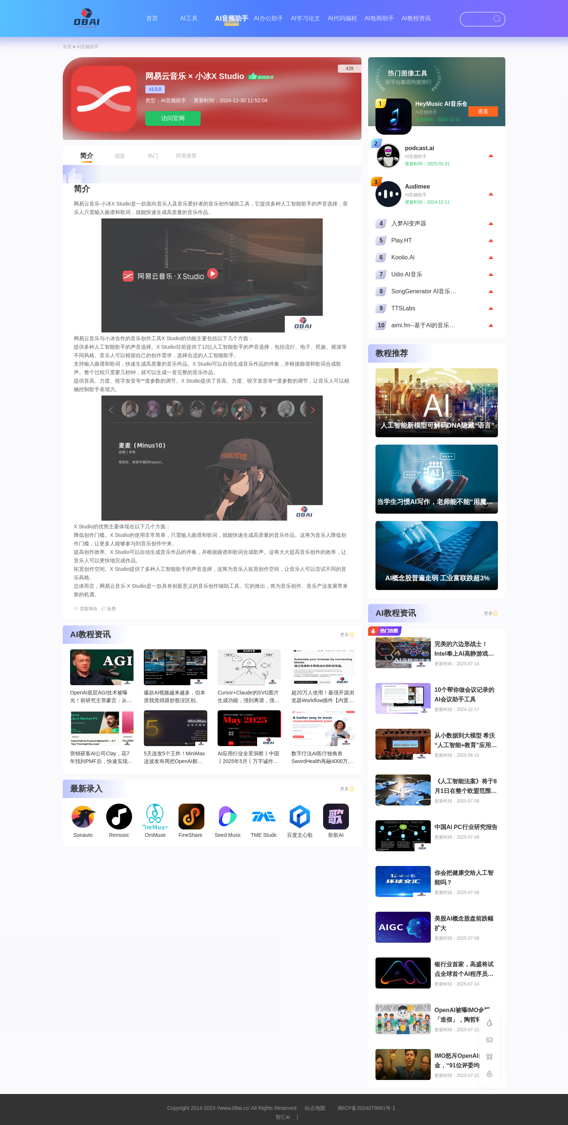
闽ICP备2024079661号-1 (366, 1108)
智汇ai (283, 1117)
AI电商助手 (379, 18)
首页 (152, 18)
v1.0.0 (155, 89)
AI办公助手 (268, 18)
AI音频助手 (231, 18)
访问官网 (173, 118)
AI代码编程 (342, 18)
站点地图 (315, 1108)
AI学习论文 (305, 18)
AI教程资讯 (415, 18)
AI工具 (188, 18)
